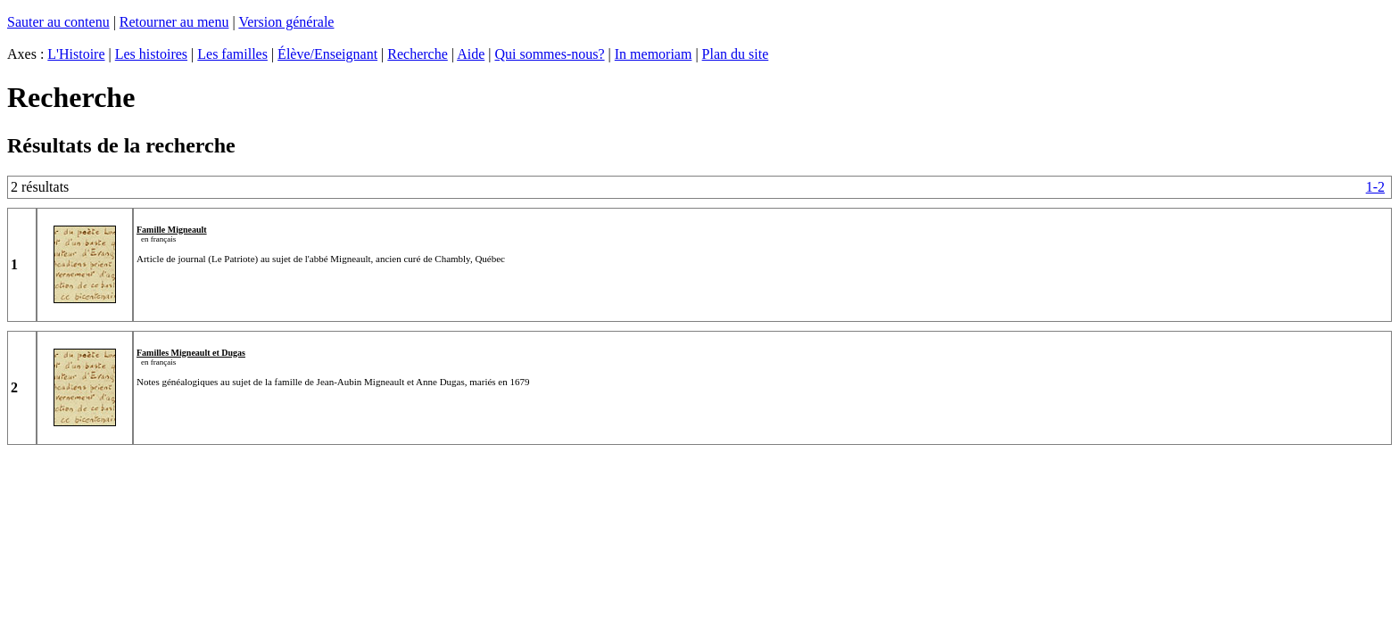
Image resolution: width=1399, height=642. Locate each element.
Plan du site (735, 54)
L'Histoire (75, 54)
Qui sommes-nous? (549, 54)
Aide (470, 54)
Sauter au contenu (58, 21)
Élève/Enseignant (327, 54)
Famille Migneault (172, 230)
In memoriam (653, 54)
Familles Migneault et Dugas (191, 353)
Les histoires (151, 54)
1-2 (1375, 186)
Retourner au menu (174, 21)
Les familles (232, 54)
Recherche (417, 54)
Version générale (286, 21)
